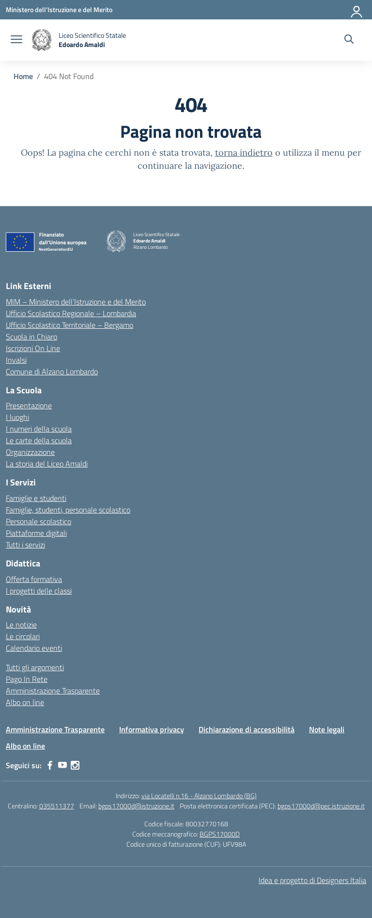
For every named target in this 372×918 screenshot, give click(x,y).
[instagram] (75, 765)
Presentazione (29, 405)
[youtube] (62, 765)
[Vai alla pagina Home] (23, 76)
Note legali (326, 729)
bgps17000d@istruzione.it (136, 806)
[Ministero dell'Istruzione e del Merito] (59, 9)
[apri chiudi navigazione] (16, 40)
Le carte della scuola (39, 440)
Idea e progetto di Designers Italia (312, 880)
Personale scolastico (38, 521)
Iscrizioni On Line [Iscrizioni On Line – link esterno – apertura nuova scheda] (33, 348)
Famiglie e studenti (36, 498)
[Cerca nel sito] (348, 40)
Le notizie (21, 624)
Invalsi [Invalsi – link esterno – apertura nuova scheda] (16, 360)
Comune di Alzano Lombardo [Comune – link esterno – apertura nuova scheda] (52, 371)
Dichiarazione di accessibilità (246, 729)
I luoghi (17, 417)
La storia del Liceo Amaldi (47, 463)
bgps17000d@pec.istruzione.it (321, 806)
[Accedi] (357, 9)
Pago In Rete (26, 679)
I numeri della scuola (39, 429)
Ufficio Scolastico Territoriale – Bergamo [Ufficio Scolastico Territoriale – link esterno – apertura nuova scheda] (69, 325)
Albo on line (25, 702)
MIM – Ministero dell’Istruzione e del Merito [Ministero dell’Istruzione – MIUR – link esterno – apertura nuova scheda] (76, 301)
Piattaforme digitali (36, 533)
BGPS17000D (220, 834)
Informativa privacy (151, 729)
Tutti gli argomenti (35, 667)
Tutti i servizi (25, 544)
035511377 (56, 806)
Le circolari (23, 636)
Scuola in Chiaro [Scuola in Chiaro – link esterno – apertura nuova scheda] (31, 336)
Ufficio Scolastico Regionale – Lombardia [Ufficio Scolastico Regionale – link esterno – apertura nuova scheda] (71, 313)
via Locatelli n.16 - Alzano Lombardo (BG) (199, 795)
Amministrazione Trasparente (53, 690)
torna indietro (244, 152)
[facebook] (50, 765)
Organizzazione (30, 452)
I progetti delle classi (39, 590)
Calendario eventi (34, 648)
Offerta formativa (34, 579)
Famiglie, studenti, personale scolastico (68, 509)
